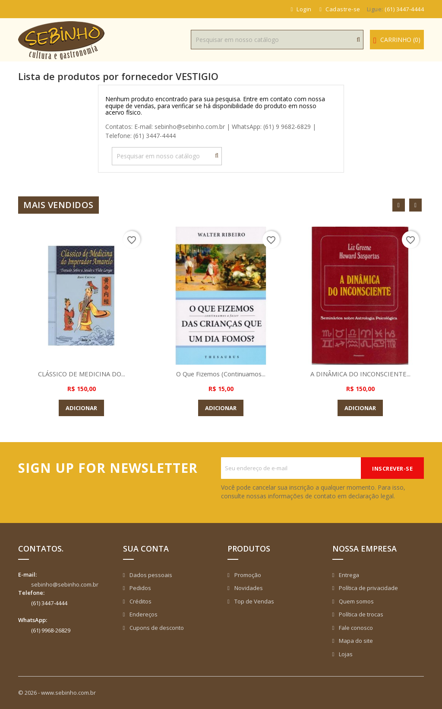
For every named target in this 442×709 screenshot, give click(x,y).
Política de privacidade (368, 588)
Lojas (345, 654)
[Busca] (277, 39)
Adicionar (81, 408)
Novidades (248, 588)
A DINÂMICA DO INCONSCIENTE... (360, 373)
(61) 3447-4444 (404, 9)
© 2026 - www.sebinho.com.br (57, 692)
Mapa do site (355, 641)
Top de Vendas (253, 601)
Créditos (140, 601)
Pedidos (139, 588)
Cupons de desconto (156, 628)
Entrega (348, 575)
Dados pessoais (150, 575)
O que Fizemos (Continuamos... (221, 373)
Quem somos (356, 601)
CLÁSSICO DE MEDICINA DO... (82, 373)
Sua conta (146, 548)
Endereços (143, 614)
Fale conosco (355, 628)
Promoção (247, 575)
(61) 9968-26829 (50, 630)
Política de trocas (360, 614)
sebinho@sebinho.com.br (64, 584)
